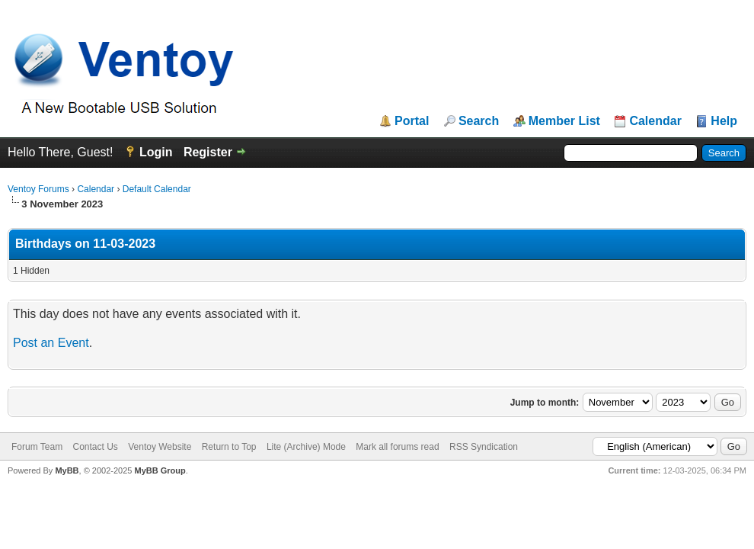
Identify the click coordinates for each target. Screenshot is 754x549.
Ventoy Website (159, 446)
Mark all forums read (397, 446)
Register (208, 152)
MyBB (66, 470)
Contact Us (94, 446)
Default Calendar (157, 189)
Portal (412, 121)
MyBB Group (159, 470)
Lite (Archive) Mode (306, 446)
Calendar (655, 121)
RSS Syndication (483, 446)
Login (156, 152)
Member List (564, 121)
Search (478, 121)
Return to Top (229, 446)
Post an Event (51, 342)
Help (724, 121)
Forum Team (36, 446)
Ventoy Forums (38, 189)
